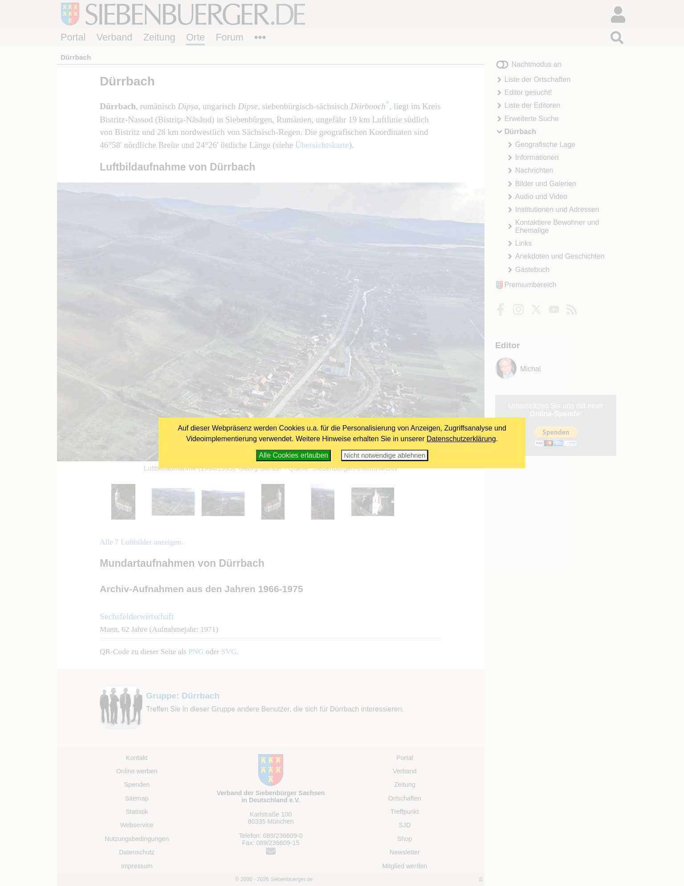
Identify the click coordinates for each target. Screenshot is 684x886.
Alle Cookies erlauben (293, 455)
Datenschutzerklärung (461, 439)
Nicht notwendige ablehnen (384, 455)
